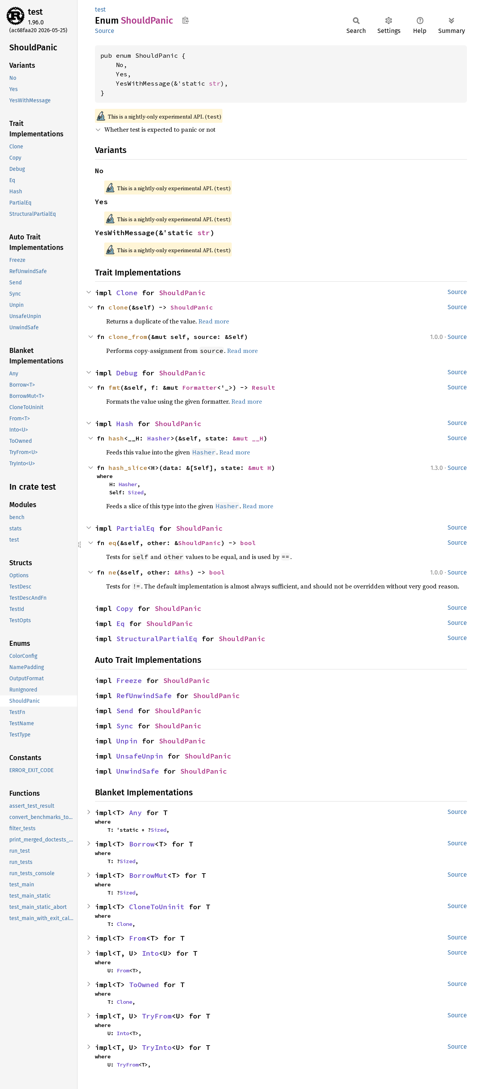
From (137, 938)
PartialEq (135, 528)
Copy (124, 608)
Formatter (199, 387)
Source (104, 30)
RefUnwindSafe (144, 695)
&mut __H (248, 438)
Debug (127, 372)
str (214, 83)
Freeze (129, 680)
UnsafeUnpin (139, 756)
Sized (135, 492)
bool (248, 543)
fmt (114, 387)
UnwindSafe (137, 771)
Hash (124, 423)
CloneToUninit (156, 906)
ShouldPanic (182, 292)
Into (150, 953)
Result (263, 387)
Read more (213, 321)
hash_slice (127, 467)
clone (118, 307)
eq (112, 543)
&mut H (259, 467)
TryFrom (157, 1016)
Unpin (127, 740)
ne (112, 572)
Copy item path (185, 20)
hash (116, 438)
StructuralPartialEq (156, 638)
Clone (127, 292)
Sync (124, 725)
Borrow (142, 844)
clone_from (127, 337)
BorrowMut (148, 875)
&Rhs (182, 572)
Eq (120, 623)
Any (135, 812)
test (35, 12)
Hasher (158, 438)
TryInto (157, 1047)
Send (124, 710)
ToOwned (144, 984)
